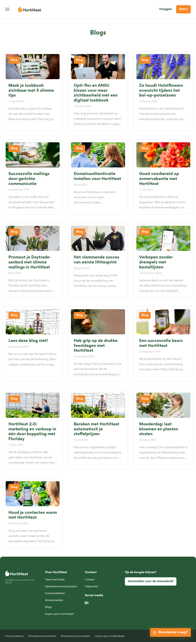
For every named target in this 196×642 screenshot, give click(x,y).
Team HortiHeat (55, 579)
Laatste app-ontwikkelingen (110, 635)
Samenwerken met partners (61, 586)
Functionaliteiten (55, 593)
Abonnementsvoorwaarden (75, 635)
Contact (89, 579)
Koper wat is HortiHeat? (59, 613)
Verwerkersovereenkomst (42, 635)
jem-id (8, 582)
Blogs (48, 606)
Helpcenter (91, 586)
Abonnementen (54, 600)
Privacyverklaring (14, 635)
